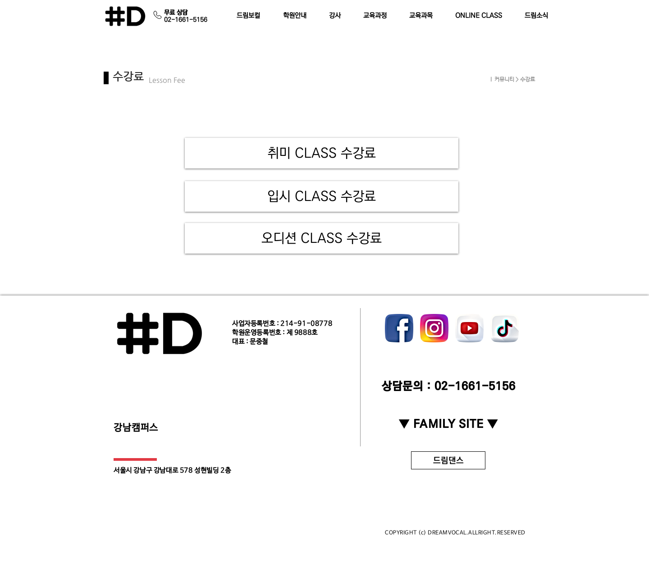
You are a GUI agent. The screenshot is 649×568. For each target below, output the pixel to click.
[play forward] (518, 328)
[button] (299, 16)
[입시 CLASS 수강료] (321, 196)
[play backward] (396, 328)
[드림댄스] (448, 460)
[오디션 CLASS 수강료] (321, 238)
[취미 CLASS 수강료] (321, 153)
